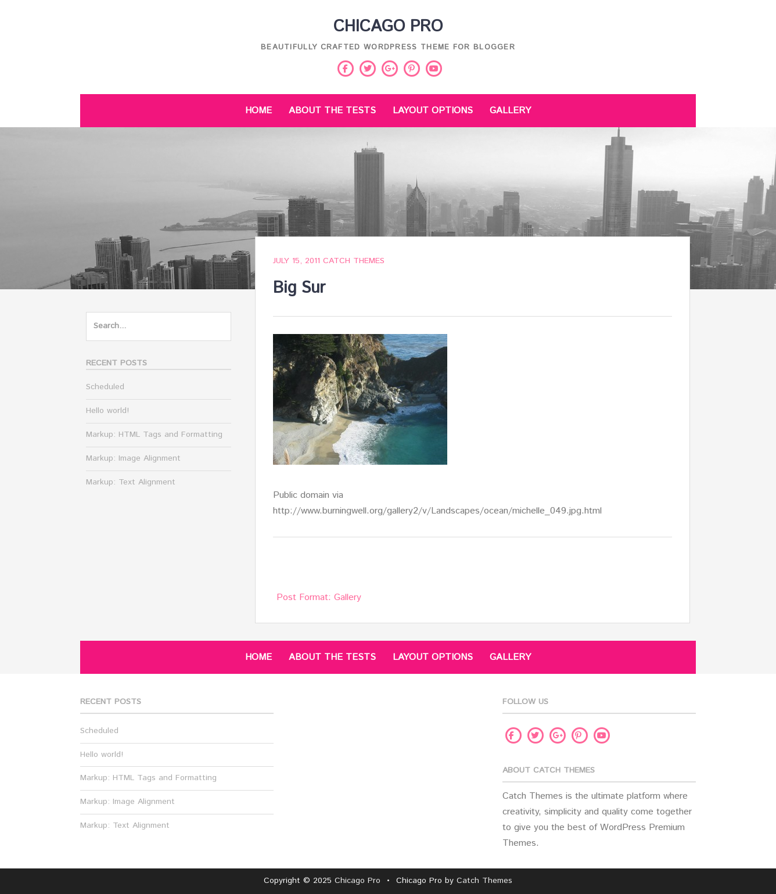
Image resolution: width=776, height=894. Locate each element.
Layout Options (433, 110)
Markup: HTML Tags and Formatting (154, 434)
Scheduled (105, 387)
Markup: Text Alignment (130, 482)
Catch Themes (354, 261)
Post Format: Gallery (318, 597)
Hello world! (107, 411)
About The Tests (332, 110)
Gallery (510, 110)
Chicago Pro (388, 26)
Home (258, 110)
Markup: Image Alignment (133, 458)
